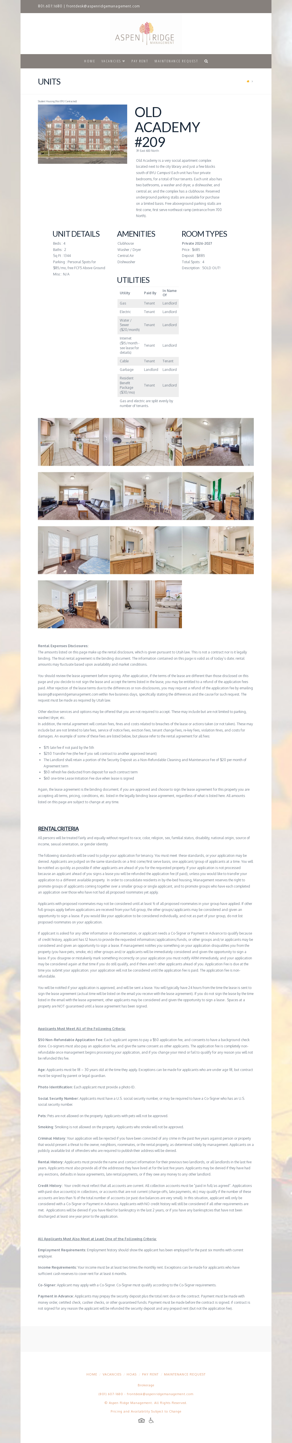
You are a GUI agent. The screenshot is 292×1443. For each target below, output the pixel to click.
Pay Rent (150, 1374)
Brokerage (146, 1385)
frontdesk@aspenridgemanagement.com (103, 6)
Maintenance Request (185, 1374)
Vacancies (112, 1374)
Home (91, 1374)
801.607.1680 (50, 6)
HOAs (132, 1374)
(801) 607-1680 (111, 1394)
